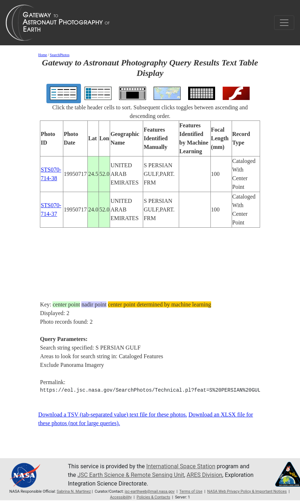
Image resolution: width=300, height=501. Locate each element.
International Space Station (180, 466)
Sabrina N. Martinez (74, 491)
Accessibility (121, 497)
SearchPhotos (59, 55)
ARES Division (204, 475)
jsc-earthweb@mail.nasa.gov (150, 491)
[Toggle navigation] (284, 22)
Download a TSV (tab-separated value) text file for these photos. (112, 414)
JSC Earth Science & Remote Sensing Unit (130, 475)
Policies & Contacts (153, 497)
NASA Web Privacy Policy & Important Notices (247, 491)
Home (42, 55)
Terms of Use (191, 491)
